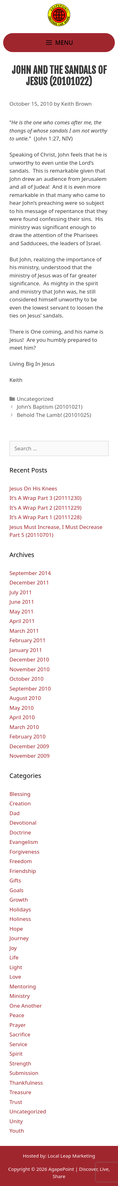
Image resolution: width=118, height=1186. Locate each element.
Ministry (19, 995)
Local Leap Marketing (71, 1156)
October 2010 (26, 678)
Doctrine (20, 832)
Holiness (20, 918)
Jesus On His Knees (33, 488)
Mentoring (22, 986)
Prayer (17, 1025)
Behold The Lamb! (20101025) (54, 414)
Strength (20, 1063)
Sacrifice (19, 1034)
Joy (13, 948)
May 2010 (21, 707)
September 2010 (30, 688)
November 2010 (29, 669)
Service (18, 1044)
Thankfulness (26, 1082)
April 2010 (22, 717)
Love (15, 976)
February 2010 (27, 736)
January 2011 (25, 650)
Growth (18, 899)
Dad (14, 813)
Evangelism (23, 841)
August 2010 (25, 698)
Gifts (15, 880)
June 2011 (21, 601)
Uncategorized (35, 398)
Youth (16, 1130)
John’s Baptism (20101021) (49, 406)
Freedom (20, 861)
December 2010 (29, 659)
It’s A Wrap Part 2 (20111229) (45, 507)
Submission (23, 1072)
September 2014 (30, 573)
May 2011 (21, 611)
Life (14, 957)
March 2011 (24, 630)
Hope (16, 928)
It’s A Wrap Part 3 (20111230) (45, 497)
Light (15, 967)
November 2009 (29, 755)
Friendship (22, 871)
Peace (16, 1015)
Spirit (16, 1053)
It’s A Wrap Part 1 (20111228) (45, 517)
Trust (15, 1102)
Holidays (20, 909)
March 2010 (24, 727)
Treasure (20, 1092)
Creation (20, 803)
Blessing (20, 794)
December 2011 (29, 582)
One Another (25, 1005)
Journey (19, 938)
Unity (16, 1121)
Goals (16, 890)
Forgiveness (24, 851)
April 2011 (22, 621)
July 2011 (20, 592)
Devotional (23, 822)
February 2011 (27, 640)
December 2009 (29, 746)
